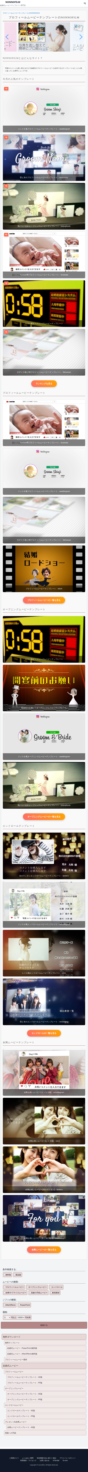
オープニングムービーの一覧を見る (44, 817)
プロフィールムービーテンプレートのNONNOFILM (21, 13)
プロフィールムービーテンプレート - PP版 (24, 1382)
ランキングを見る (44, 384)
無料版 (8, 1274)
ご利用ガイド (14, 1458)
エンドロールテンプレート (19, 826)
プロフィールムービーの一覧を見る (44, 600)
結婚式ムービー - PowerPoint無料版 (22, 1348)
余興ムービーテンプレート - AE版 (21, 1427)
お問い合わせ (44, 1460)
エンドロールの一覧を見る (44, 1033)
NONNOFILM (12, 2)
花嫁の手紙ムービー (39, 1292)
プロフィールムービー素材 (16, 1359)
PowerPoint (25, 1305)
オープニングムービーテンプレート (24, 609)
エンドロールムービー (14, 1405)
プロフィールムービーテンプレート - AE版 (24, 1377)
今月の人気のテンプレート (18, 79)
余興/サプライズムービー (16, 1292)
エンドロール (56, 1287)
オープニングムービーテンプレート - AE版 (24, 1394)
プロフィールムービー (15, 1287)
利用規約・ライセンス (28, 1460)
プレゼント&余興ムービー (16, 1422)
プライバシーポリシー (68, 1458)
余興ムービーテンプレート (18, 1042)
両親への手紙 (10, 1433)
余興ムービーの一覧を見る (44, 1250)
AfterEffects (10, 1305)
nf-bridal (56, 1460)
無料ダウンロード (11, 1336)
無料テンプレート (12, 1342)
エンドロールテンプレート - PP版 (21, 1416)
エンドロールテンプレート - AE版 (21, 1410)
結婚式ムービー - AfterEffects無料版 (22, 1353)
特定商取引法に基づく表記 (46, 1458)
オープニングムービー (37, 1287)
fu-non (65, 1460)
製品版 (18, 1274)
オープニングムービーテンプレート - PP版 (24, 1399)
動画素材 (55, 1292)
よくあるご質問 (27, 1458)
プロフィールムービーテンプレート (24, 393)
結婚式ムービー (10, 1365)
